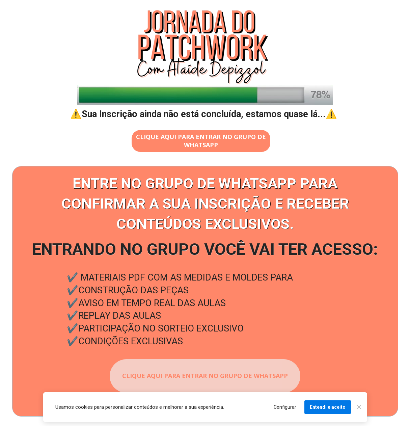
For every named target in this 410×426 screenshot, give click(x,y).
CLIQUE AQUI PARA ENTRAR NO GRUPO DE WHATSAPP (201, 141)
